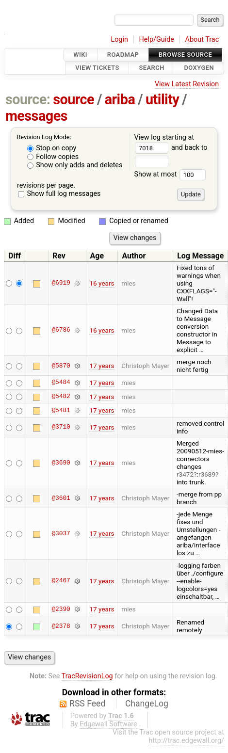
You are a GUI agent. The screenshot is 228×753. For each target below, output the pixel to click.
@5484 (60, 382)
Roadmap (123, 54)
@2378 (60, 626)
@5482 (60, 396)
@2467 (60, 581)
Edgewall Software (108, 724)
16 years (101, 283)
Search (151, 68)
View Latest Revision (187, 84)
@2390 (60, 609)
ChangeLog (146, 703)
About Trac (202, 39)
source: (27, 99)
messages (36, 116)
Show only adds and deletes (75, 165)
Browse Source (185, 54)
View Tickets (97, 68)
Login (119, 39)
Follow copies (53, 157)
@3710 (60, 427)
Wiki (80, 54)
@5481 (60, 410)
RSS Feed (87, 703)
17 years (101, 365)
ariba (120, 99)
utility (162, 99)
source (73, 99)
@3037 (60, 533)
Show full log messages (59, 194)
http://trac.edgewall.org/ (186, 741)
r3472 (185, 474)
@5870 (60, 365)
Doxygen (199, 68)
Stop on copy (52, 148)
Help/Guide (156, 39)
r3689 (206, 474)
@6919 (60, 283)
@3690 (60, 462)
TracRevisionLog (87, 676)
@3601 (60, 498)
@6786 (60, 330)
